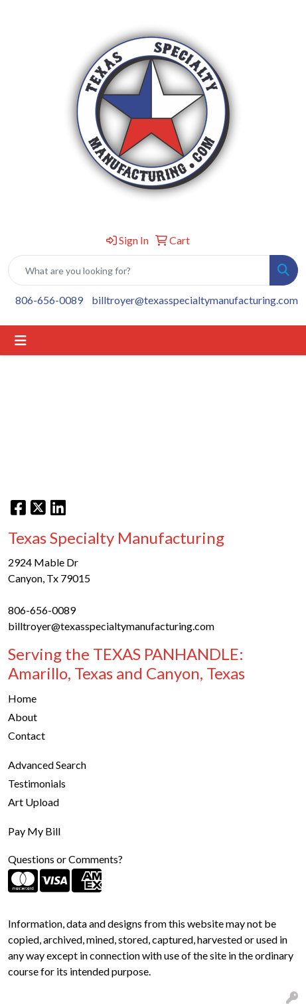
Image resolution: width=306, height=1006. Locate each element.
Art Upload (33, 802)
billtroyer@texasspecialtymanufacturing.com (195, 299)
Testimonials (37, 783)
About (22, 717)
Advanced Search (47, 764)
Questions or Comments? (65, 859)
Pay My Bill (34, 831)
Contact (26, 735)
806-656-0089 (49, 299)
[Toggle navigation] (21, 340)
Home (22, 698)
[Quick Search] (139, 270)
